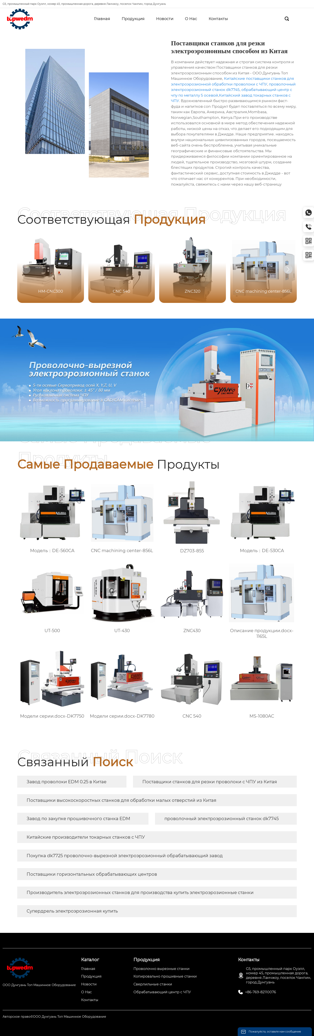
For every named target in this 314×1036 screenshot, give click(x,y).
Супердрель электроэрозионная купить (72, 911)
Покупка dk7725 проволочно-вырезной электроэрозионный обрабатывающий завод (125, 855)
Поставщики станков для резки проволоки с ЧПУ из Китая (209, 781)
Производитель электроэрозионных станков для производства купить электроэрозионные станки (140, 892)
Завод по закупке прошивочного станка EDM (78, 818)
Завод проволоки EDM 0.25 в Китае (66, 781)
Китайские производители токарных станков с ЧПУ (86, 837)
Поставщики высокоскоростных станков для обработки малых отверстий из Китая (121, 800)
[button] (288, 269)
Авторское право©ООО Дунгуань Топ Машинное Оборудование (54, 1017)
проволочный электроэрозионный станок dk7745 (221, 818)
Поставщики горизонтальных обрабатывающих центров (92, 874)
